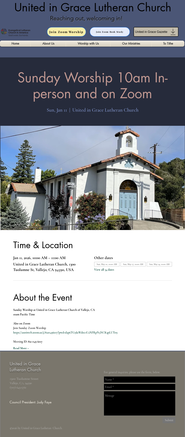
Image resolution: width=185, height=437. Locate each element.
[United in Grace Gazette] (156, 32)
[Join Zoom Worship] (66, 32)
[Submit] (169, 420)
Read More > (21, 348)
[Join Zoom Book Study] (110, 32)
